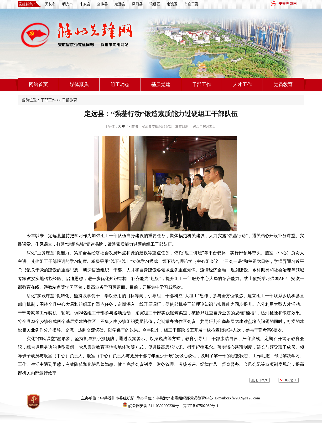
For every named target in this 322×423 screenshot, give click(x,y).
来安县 (85, 4)
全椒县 (102, 4)
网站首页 (38, 84)
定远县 (119, 4)
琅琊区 (154, 4)
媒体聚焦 (79, 84)
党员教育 (283, 84)
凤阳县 (137, 4)
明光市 (67, 4)
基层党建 (160, 84)
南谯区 (172, 4)
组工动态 (120, 84)
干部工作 (201, 84)
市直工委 (191, 4)
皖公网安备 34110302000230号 (151, 406)
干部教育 (69, 100)
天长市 (50, 4)
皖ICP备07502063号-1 (200, 406)
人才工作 (242, 84)
